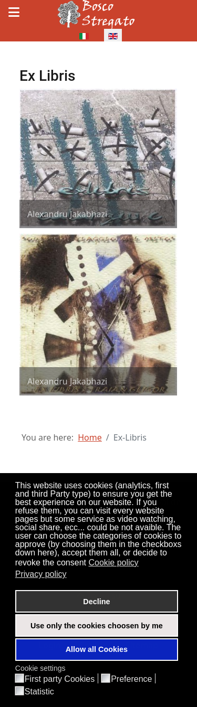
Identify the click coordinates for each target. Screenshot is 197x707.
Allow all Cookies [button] (97, 649)
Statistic (39, 692)
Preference (131, 679)
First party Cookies (60, 679)
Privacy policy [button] (41, 574)
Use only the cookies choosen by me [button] (96, 626)
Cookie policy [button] (113, 562)
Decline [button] (96, 601)
